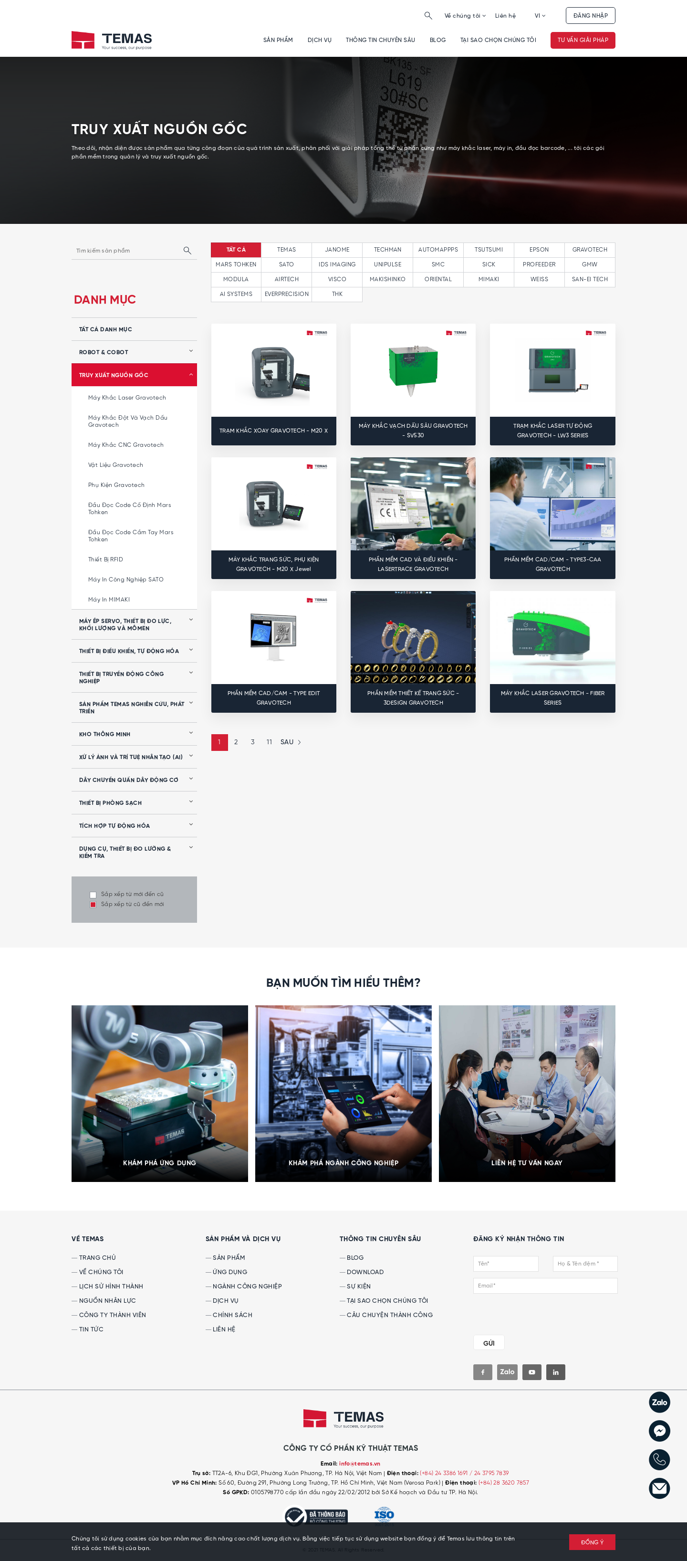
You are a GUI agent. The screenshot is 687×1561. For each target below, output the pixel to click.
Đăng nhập (590, 16)
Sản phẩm (278, 40)
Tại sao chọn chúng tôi (498, 40)
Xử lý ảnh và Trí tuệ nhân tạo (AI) (131, 757)
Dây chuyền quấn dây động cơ (129, 780)
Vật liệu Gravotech (116, 465)
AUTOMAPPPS (438, 250)
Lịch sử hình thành (108, 1287)
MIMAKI (489, 279)
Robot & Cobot (103, 353)
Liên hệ (505, 16)
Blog (438, 40)
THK (337, 294)
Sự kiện (355, 1287)
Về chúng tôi (466, 16)
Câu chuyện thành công (386, 1315)
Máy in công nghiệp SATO (126, 580)
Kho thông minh (105, 735)
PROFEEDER (539, 265)
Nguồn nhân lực (104, 1301)
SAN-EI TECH (590, 279)
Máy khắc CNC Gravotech (126, 445)
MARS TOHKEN (236, 265)
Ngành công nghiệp (244, 1287)
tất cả (236, 250)
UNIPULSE (387, 265)
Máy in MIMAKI (109, 600)
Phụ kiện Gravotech (116, 485)
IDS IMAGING (337, 265)
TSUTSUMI (489, 250)
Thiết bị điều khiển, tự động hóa (129, 651)
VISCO (337, 279)
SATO (286, 265)
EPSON (539, 250)
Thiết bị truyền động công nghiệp (121, 678)
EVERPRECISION (287, 294)
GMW (589, 265)
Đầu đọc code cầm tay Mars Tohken (130, 536)
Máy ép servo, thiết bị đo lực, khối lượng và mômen (125, 625)
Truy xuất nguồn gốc (113, 376)
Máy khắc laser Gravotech (127, 398)
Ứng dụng (227, 1272)
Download (362, 1272)
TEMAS (286, 250)
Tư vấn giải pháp (583, 40)
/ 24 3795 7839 (489, 1473)
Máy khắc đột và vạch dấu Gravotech (128, 421)
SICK (489, 265)
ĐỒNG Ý (592, 1543)
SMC (438, 265)
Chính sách (229, 1315)
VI (540, 16)
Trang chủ (94, 1258)
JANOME (337, 250)
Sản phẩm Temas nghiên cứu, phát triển (132, 708)
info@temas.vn (359, 1464)
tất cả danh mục (105, 330)
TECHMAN (388, 250)
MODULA (236, 279)
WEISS (539, 279)
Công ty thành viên (109, 1315)
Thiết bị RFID (105, 560)
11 (269, 742)
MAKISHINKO (388, 279)
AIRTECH (287, 279)
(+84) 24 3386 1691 (444, 1473)
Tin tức (88, 1330)
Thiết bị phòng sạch (110, 803)
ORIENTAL (438, 279)
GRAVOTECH (589, 250)
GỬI (489, 1343)
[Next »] (289, 742)
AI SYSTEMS (236, 294)
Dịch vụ (320, 40)
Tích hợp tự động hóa (114, 826)
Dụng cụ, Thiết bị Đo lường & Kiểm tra (125, 852)
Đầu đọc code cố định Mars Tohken (129, 509)
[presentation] (531, 1312)
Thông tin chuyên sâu (381, 40)
